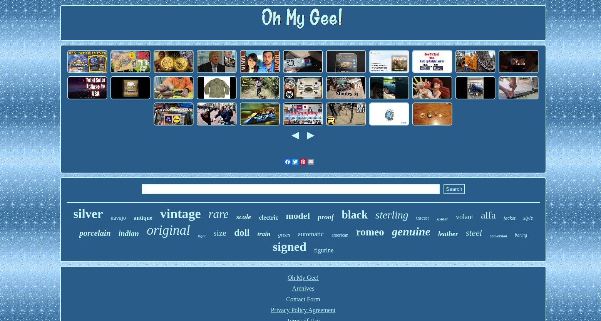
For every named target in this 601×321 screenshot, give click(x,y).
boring (521, 235)
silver (88, 214)
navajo (118, 218)
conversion (498, 236)
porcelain (95, 233)
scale (243, 217)
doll (241, 232)
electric (268, 217)
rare (218, 214)
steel (474, 233)
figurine (324, 250)
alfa (488, 215)
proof (326, 217)
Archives (303, 288)
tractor (422, 218)
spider (442, 219)
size (219, 233)
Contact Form (303, 299)
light (202, 236)
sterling (391, 215)
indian (129, 233)
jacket (510, 218)
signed (289, 247)
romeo (370, 232)
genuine (411, 231)
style (528, 218)
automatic (311, 234)
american (339, 235)
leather (448, 234)
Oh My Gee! (303, 277)
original (168, 230)
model (298, 216)
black (355, 214)
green (284, 235)
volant (464, 217)
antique (143, 218)
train (263, 234)
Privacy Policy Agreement (303, 310)
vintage (180, 214)
